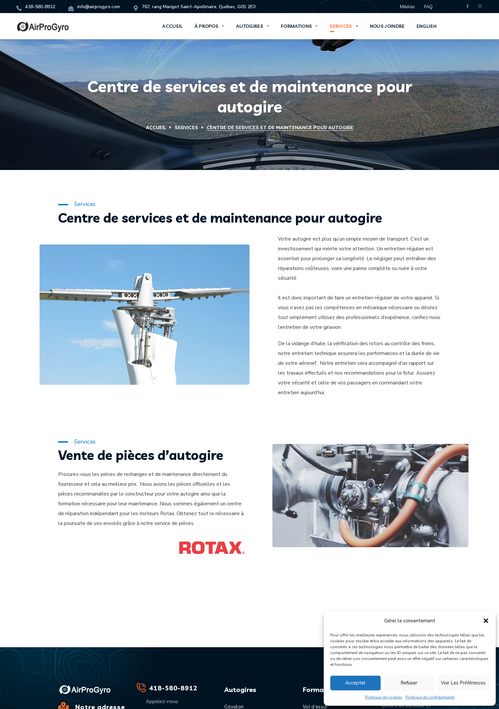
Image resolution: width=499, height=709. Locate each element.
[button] (486, 620)
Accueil (156, 128)
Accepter (355, 683)
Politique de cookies (383, 697)
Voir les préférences (463, 683)
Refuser (409, 683)
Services (186, 128)
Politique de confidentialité (430, 697)
